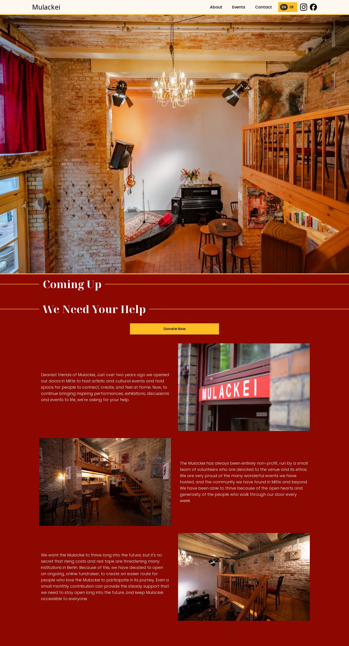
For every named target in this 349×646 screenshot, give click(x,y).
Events (238, 7)
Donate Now (175, 330)
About (216, 7)
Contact (263, 7)
